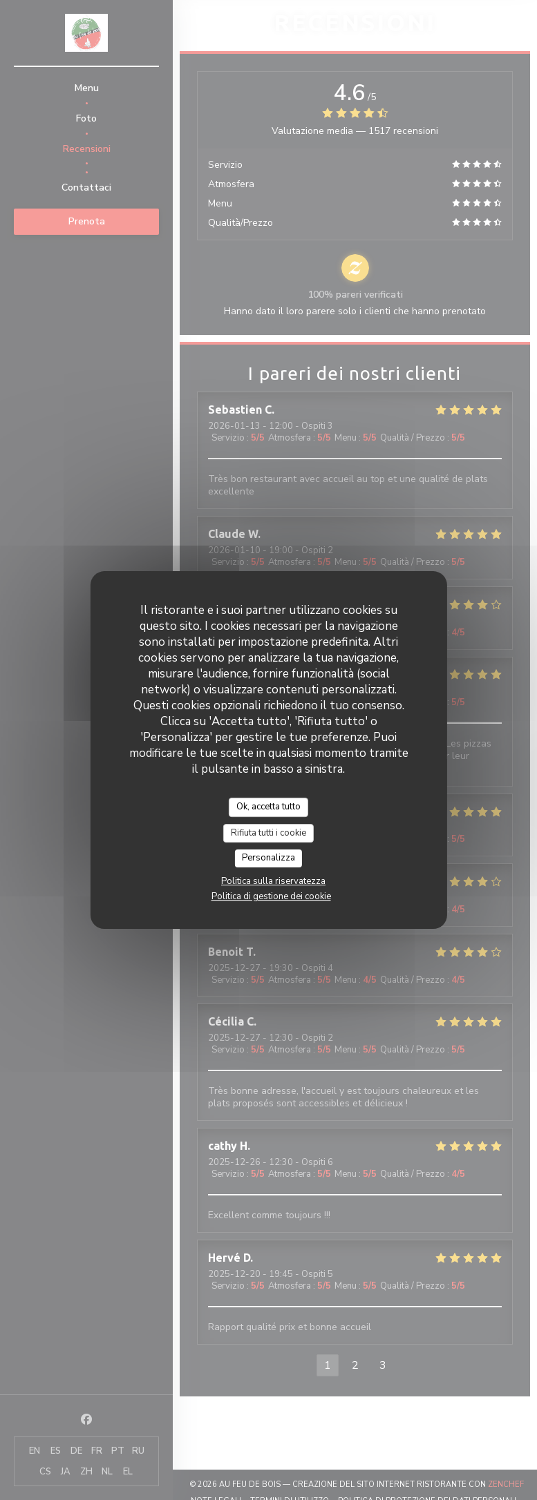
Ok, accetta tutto (268, 806)
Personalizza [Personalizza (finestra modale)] (268, 858)
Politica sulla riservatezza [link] (273, 881)
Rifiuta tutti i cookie (268, 833)
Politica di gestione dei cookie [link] (271, 896)
